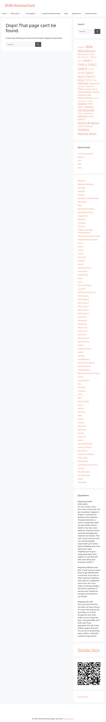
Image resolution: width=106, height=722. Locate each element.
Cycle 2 (81, 246)
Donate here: (89, 649)
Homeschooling (84, 366)
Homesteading (84, 369)
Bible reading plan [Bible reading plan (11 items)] (83, 57)
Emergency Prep (84, 267)
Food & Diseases (84, 285)
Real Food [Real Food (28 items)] (82, 116)
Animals (81, 194)
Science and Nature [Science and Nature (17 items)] (85, 126)
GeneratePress (68, 719)
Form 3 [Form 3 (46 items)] (90, 76)
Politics (81, 419)
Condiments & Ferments (88, 239)
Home (4, 13)
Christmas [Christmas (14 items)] (93, 57)
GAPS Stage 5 (83, 310)
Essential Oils (83, 274)
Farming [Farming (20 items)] (81, 73)
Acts (79, 160)
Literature (82, 391)
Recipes (81, 433)
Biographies (83, 216)
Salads (80, 440)
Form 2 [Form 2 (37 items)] (82, 76)
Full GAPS (82, 288)
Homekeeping (83, 359)
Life (79, 383)
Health (80, 345)
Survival (81, 468)
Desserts (81, 260)
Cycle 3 (81, 250)
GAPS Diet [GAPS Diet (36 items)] (83, 83)
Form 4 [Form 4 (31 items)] (81, 79)
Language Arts (84, 380)
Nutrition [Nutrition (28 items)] (89, 106)
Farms (80, 278)
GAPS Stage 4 (83, 306)
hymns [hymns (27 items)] (96, 91)
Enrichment (82, 271)
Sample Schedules (85, 443)
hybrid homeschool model (88, 373)
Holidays (81, 355)
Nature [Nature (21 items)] (81, 106)
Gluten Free (82, 327)
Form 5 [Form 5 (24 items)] (89, 80)
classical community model (89, 236)
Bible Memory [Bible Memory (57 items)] (87, 51)
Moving (81, 408)
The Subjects (33, 13)
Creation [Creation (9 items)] (80, 60)
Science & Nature (85, 447)
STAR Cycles (17, 13)
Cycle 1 (81, 243)
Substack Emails (91, 13)
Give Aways (82, 324)
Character (82, 223)
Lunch (80, 394)
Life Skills (81, 387)
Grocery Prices (84, 338)
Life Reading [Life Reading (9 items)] (90, 101)
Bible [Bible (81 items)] (89, 46)
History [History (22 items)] (81, 89)
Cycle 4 (81, 253)
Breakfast (82, 219)
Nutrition (81, 412)
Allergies (81, 191)
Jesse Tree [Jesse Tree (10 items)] (96, 98)
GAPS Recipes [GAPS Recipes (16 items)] (95, 83)
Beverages (82, 201)
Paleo (80, 415)
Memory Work (83, 401)
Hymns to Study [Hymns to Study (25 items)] (85, 97)
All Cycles (81, 187)
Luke (80, 167)
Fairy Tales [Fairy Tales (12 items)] (91, 69)
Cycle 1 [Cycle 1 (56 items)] (87, 60)
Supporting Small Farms (88, 464)
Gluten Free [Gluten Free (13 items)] (90, 86)
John (79, 164)
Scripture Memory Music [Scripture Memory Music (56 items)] (87, 131)
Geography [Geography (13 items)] (81, 86)
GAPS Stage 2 (83, 299)
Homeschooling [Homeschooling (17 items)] (91, 89)
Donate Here (83, 696)
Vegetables (82, 482)
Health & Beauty (84, 348)
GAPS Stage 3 (83, 303)
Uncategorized (84, 475)
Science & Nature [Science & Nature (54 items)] (88, 123)
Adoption (81, 180)
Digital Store (76, 13)
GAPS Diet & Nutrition (87, 292)
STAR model (82, 457)
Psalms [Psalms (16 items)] (80, 113)
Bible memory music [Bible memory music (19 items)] (86, 54)
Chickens (81, 226)
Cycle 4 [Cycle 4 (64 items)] (82, 68)
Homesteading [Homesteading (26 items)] (85, 91)
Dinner (80, 264)
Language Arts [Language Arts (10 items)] (82, 101)
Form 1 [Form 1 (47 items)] (90, 72)
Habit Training (83, 341)
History (81, 352)
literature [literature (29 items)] (82, 103)
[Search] (38, 44)
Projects (81, 422)
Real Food (82, 426)
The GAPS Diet (84, 471)
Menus (80, 405)
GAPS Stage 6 (83, 313)
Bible (80, 205)
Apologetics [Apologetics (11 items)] (81, 47)
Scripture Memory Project (51, 13)
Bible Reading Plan (85, 212)
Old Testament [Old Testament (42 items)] (86, 110)
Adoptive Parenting (86, 184)
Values (80, 478)
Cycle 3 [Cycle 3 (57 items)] (92, 64)
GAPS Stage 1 (83, 296)
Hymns (81, 376)
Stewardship (83, 461)
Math (80, 398)
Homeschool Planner (86, 362)
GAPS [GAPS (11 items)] (95, 80)
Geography (82, 320)
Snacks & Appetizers (86, 454)
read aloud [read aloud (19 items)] (88, 113)
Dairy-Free (82, 257)
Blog (66, 13)
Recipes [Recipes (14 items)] (91, 116)
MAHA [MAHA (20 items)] (90, 103)
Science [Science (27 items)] (81, 119)
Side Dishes (82, 450)
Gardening (82, 317)
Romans (81, 157)
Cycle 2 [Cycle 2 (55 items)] (82, 64)
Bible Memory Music (86, 208)
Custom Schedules (85, 153)
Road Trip (82, 436)
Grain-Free (82, 334)
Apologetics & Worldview (88, 198)
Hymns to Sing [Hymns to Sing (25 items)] (84, 95)
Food (80, 281)
